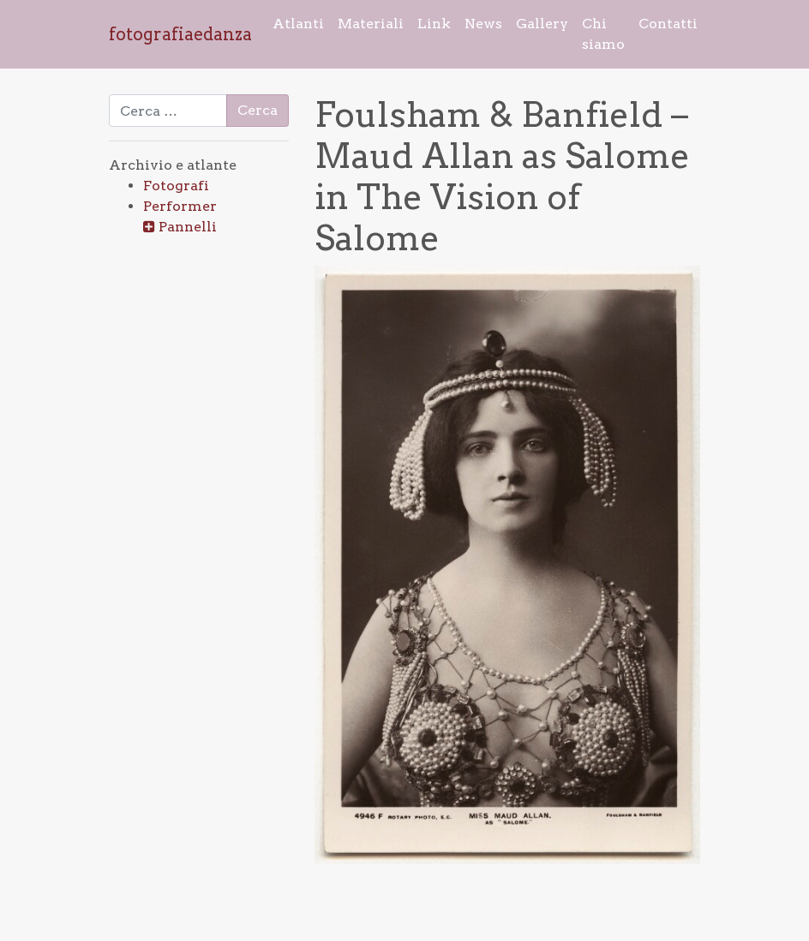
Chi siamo (603, 33)
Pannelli (188, 227)
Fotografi (176, 185)
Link (434, 23)
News (483, 23)
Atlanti (298, 23)
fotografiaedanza (180, 34)
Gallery (542, 23)
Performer (180, 206)
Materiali (371, 23)
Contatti (668, 23)
